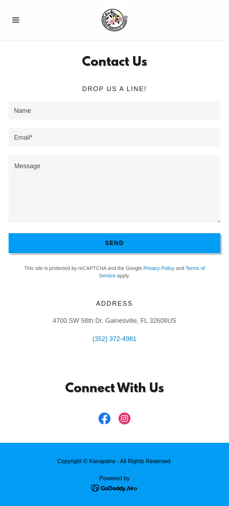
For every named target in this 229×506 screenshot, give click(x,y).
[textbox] (114, 110)
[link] (114, 20)
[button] (24, 20)
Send (114, 243)
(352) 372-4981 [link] (114, 338)
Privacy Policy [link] (159, 268)
